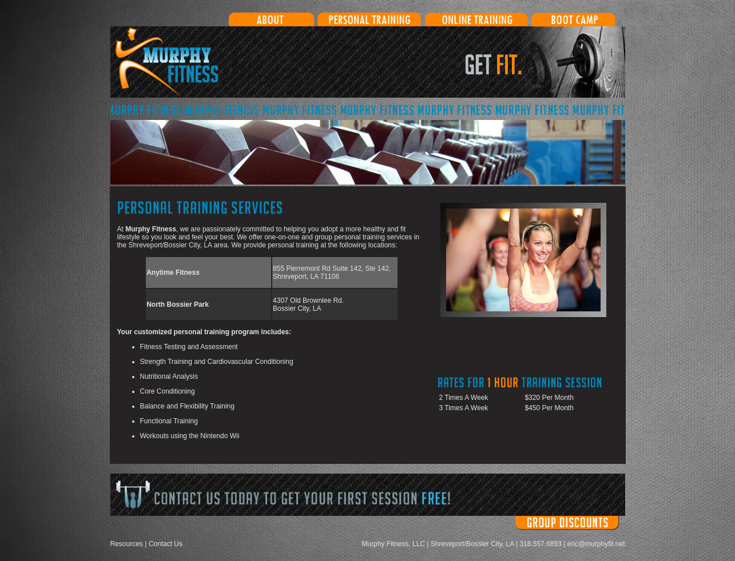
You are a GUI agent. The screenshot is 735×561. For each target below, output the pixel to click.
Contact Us (165, 544)
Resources (126, 544)
